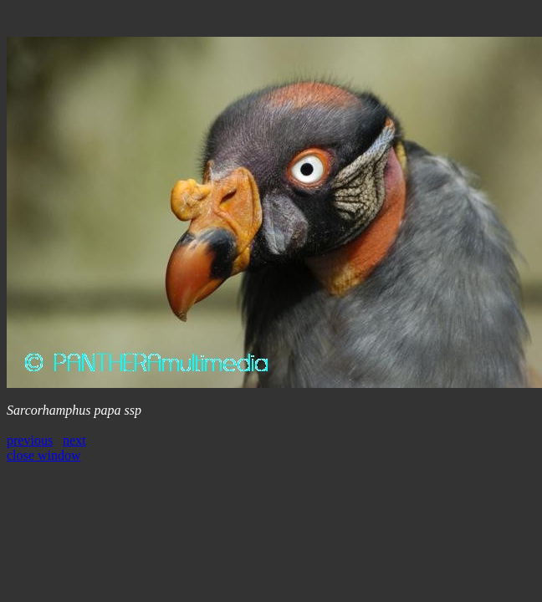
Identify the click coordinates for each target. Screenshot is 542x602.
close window (43, 455)
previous (30, 440)
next (74, 440)
